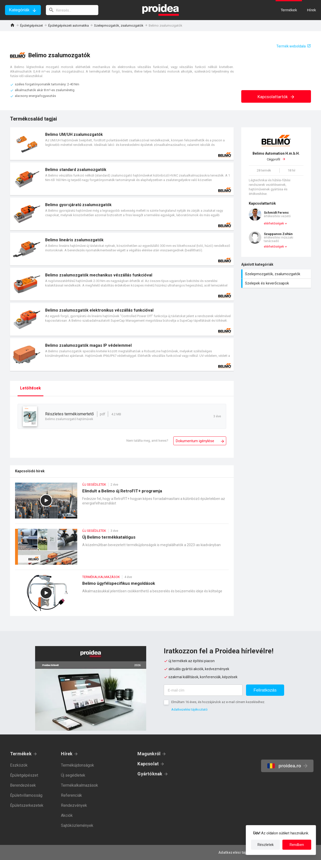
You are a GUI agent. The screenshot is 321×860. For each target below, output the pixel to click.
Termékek (21, 753)
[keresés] (72, 10)
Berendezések (23, 785)
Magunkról (148, 753)
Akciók (67, 815)
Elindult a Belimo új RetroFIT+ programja (122, 503)
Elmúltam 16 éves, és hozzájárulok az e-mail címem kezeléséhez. (218, 702)
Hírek (66, 753)
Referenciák (71, 795)
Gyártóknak (149, 773)
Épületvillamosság (26, 795)
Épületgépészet (31, 25)
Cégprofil (276, 156)
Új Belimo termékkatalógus (122, 549)
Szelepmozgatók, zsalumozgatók (118, 25)
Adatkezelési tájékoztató (189, 709)
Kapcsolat (148, 763)
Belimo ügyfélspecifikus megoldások (122, 595)
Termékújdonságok (77, 765)
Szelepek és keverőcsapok (277, 283)
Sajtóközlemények (77, 825)
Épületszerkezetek (26, 805)
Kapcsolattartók (276, 96)
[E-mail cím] (203, 690)
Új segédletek (73, 775)
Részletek (266, 844)
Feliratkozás (265, 690)
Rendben (297, 844)
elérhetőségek (274, 223)
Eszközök (19, 765)
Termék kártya (122, 143)
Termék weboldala (291, 46)
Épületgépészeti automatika (68, 25)
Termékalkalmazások (79, 785)
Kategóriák (19, 10)
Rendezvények (74, 805)
